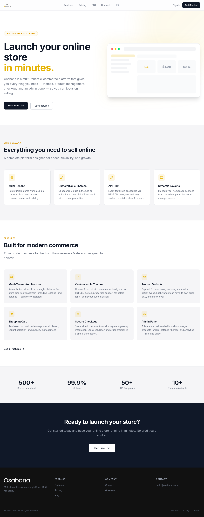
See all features (14, 348)
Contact (105, 5)
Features (68, 5)
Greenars (110, 490)
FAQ (93, 5)
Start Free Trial (16, 105)
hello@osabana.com (167, 485)
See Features (41, 105)
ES (117, 5)
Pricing (82, 5)
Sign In (176, 5)
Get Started (191, 5)
